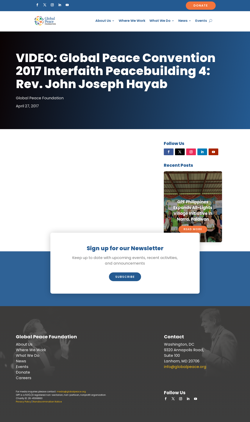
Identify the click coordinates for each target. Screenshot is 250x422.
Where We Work (132, 20)
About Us (103, 20)
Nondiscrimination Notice (47, 401)
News (183, 20)
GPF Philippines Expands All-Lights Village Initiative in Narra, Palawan (192, 210)
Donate (200, 5)
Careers (23, 377)
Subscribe (125, 277)
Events (201, 20)
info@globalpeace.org (185, 366)
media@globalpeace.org (71, 391)
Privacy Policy (23, 401)
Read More (193, 229)
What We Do (160, 20)
